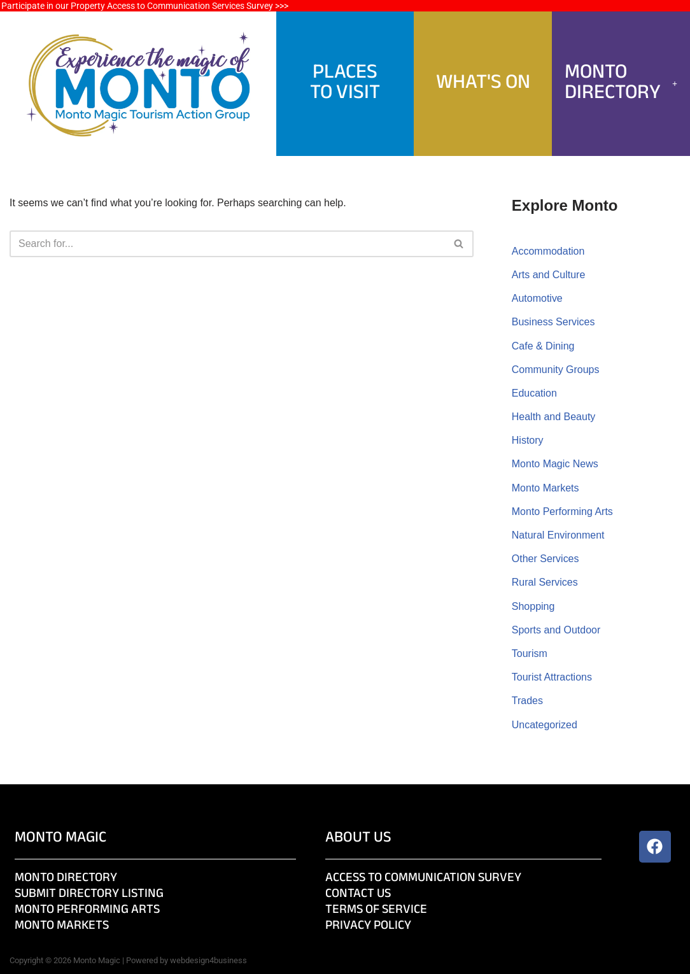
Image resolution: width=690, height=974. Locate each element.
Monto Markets (545, 488)
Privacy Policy (368, 926)
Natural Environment (558, 535)
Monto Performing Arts (562, 511)
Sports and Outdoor (556, 630)
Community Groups (556, 369)
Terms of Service (376, 910)
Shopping (533, 606)
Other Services (545, 558)
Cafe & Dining (543, 346)
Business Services (553, 321)
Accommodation (548, 251)
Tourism (529, 653)
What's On (483, 83)
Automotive (537, 298)
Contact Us (358, 894)
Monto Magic (60, 838)
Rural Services (545, 582)
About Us (358, 838)
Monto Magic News (555, 463)
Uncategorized (544, 724)
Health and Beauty (554, 416)
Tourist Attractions (552, 677)
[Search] (227, 243)
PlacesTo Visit (345, 83)
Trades (527, 700)
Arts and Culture (549, 274)
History (528, 440)
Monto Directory (621, 83)
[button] (621, 83)
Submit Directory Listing (89, 894)
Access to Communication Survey (423, 878)
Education (534, 393)
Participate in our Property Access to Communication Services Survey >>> (144, 6)
